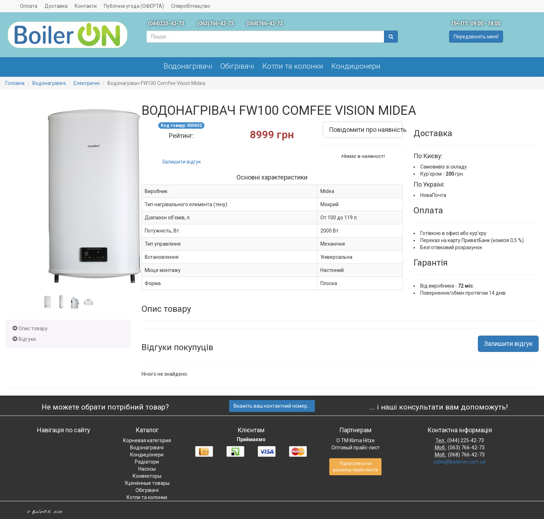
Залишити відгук (181, 162)
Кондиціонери (355, 66)
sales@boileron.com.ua (459, 462)
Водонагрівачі (188, 66)
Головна (15, 83)
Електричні (87, 83)
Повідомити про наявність (366, 129)
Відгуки (24, 339)
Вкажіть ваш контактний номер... (272, 406)
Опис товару (30, 328)
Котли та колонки (292, 66)
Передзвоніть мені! (476, 36)
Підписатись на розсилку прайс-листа (355, 466)
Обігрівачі (237, 66)
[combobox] (265, 37)
